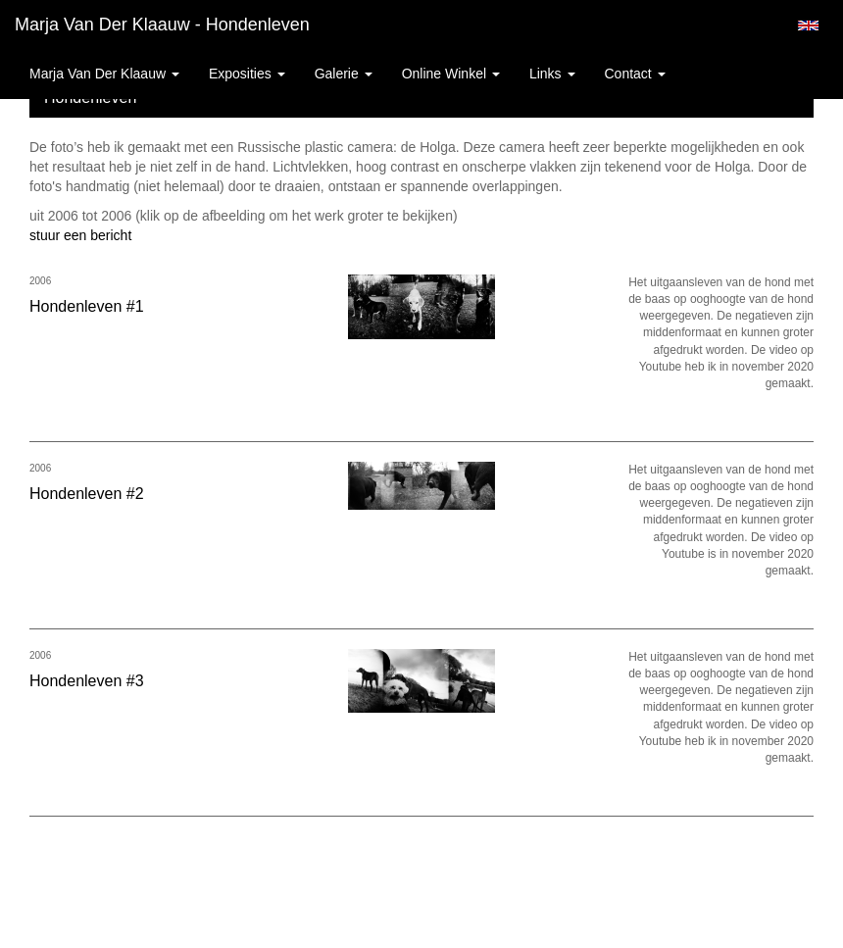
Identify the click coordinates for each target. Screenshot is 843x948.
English (808, 25)
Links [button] (552, 73)
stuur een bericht (80, 235)
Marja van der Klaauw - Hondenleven (162, 24)
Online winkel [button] (451, 73)
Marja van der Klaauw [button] (104, 73)
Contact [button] (635, 73)
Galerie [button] (343, 73)
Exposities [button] (247, 73)
